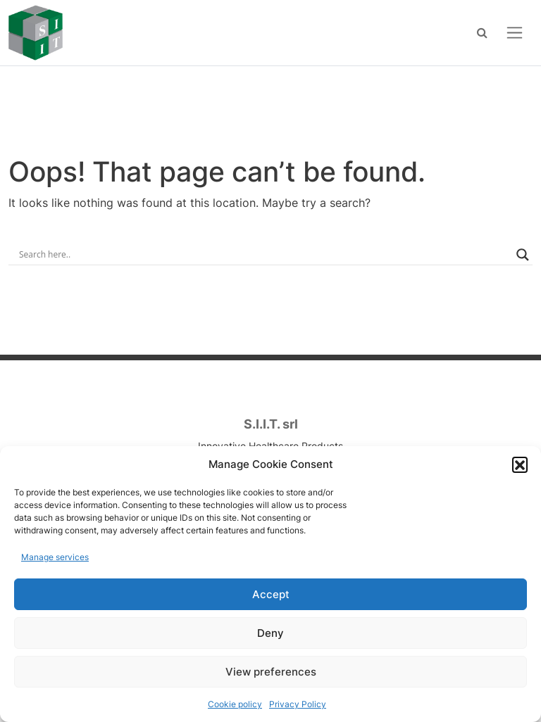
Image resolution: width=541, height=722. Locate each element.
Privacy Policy (297, 704)
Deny (270, 633)
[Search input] (264, 255)
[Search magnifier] (523, 255)
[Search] (482, 32)
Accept (271, 594)
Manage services (55, 557)
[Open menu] (515, 32)
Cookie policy (235, 704)
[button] (520, 464)
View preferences (270, 671)
